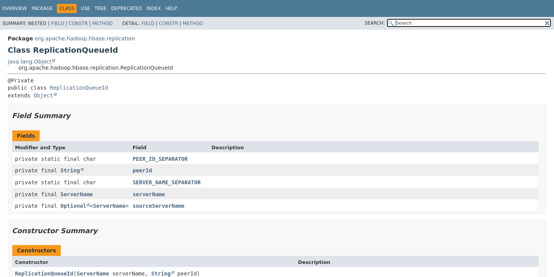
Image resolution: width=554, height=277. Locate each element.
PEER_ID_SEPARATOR (160, 159)
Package (42, 8)
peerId (142, 170)
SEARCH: (375, 23)
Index (154, 8)
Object (43, 95)
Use (85, 8)
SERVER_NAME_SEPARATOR (167, 182)
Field (57, 23)
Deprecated (126, 8)
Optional (73, 206)
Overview (14, 8)
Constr (78, 23)
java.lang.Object (30, 61)
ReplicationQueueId (79, 88)
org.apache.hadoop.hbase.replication (85, 38)
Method (102, 23)
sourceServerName (159, 206)
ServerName (76, 194)
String (70, 170)
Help (171, 8)
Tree (101, 8)
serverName (149, 194)
